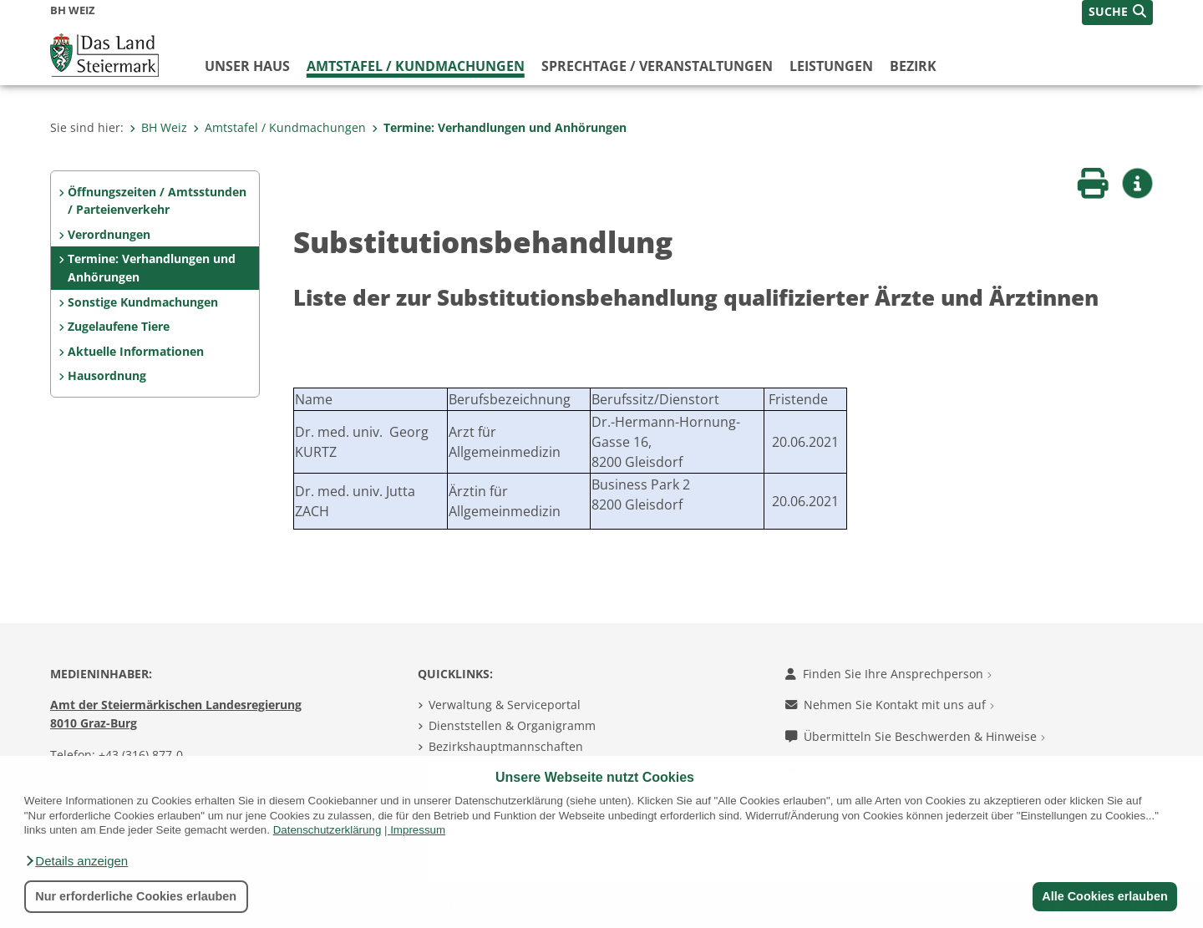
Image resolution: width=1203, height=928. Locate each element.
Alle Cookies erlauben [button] (1104, 896)
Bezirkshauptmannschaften (506, 746)
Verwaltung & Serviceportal (505, 704)
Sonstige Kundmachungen (143, 302)
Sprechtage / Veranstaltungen (657, 66)
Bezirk (913, 66)
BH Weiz (158, 127)
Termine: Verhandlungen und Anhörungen (499, 127)
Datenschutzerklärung (327, 830)
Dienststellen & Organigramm (512, 725)
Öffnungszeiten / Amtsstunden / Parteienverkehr (157, 201)
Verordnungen (109, 234)
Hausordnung (107, 375)
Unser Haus (247, 66)
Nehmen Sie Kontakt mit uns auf (889, 704)
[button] (76, 861)
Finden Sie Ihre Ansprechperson (888, 674)
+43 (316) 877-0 (141, 755)
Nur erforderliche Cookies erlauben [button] (135, 896)
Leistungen (831, 66)
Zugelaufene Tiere (119, 326)
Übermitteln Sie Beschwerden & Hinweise (915, 736)
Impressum (417, 830)
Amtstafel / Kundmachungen (416, 66)
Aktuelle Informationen (136, 351)
